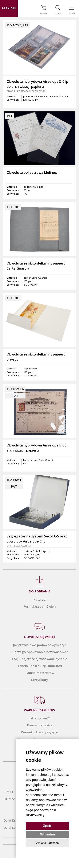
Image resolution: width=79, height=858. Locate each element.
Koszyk (43, 10)
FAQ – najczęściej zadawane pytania (39, 659)
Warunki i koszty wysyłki (39, 732)
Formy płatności (39, 725)
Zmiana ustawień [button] (47, 843)
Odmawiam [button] (47, 834)
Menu (71, 10)
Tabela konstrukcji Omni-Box (39, 666)
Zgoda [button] (47, 825)
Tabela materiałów (39, 673)
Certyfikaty (39, 680)
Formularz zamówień (39, 606)
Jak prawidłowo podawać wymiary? (39, 645)
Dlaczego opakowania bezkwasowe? (39, 652)
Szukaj (58, 10)
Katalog (39, 599)
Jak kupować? (39, 718)
